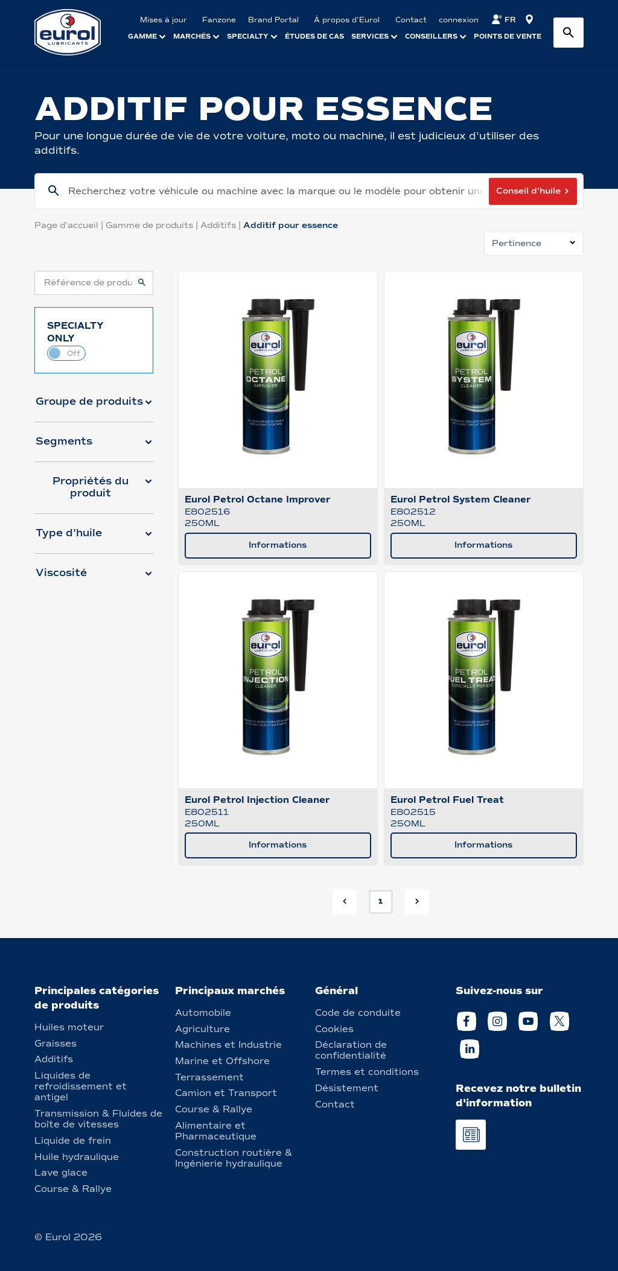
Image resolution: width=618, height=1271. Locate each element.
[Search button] (568, 32)
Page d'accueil (70, 225)
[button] (93, 406)
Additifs (221, 225)
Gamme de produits (153, 225)
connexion (459, 20)
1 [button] (380, 901)
